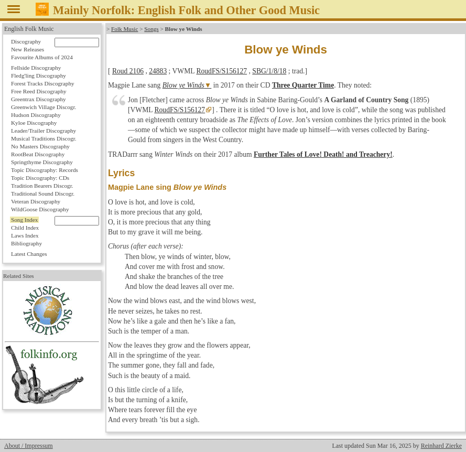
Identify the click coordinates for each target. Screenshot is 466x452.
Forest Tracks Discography (42, 83)
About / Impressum (28, 445)
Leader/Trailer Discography (43, 130)
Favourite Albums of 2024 (42, 57)
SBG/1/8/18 (269, 71)
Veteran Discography (35, 201)
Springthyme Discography (42, 162)
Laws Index (25, 235)
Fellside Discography (36, 67)
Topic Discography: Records (44, 170)
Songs (151, 29)
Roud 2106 (128, 71)
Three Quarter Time (303, 85)
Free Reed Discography (39, 91)
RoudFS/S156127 (221, 71)
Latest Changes (29, 254)
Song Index (24, 220)
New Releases (27, 49)
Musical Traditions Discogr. (44, 138)
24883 (158, 71)
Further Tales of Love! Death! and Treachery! (323, 154)
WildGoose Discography (40, 209)
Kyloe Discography (34, 123)
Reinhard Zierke (441, 445)
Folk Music (124, 29)
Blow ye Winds (183, 85)
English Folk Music (29, 29)
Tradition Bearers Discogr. (42, 185)
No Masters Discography (40, 146)
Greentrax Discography (38, 99)
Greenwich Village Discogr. (43, 107)
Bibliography (26, 243)
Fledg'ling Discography (38, 75)
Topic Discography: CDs (40, 178)
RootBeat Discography (37, 154)
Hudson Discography (36, 115)
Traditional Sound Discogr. (42, 193)
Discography (26, 41)
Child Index (25, 227)
